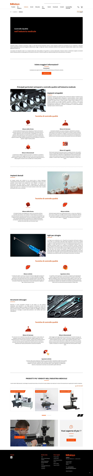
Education (37, 7)
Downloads (55, 7)
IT (10, 11)
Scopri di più (19, 437)
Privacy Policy (56, 456)
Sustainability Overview (69, 7)
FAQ (42, 456)
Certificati (43, 468)
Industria (26, 7)
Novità (49, 7)
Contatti (69, 2)
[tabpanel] (22, 400)
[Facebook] (11, 458)
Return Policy (56, 463)
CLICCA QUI (71, 440)
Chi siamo (43, 7)
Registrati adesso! (75, 2)
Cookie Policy (56, 458)
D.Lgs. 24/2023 (56, 465)
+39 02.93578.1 (71, 467)
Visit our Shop (79, 385)
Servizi (31, 7)
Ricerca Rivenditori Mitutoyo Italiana (45, 462)
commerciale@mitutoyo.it (71, 468)
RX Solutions (19, 7)
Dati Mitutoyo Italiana (58, 460)
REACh (55, 461)
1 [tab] (43, 415)
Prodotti (13, 7)
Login (82, 2)
